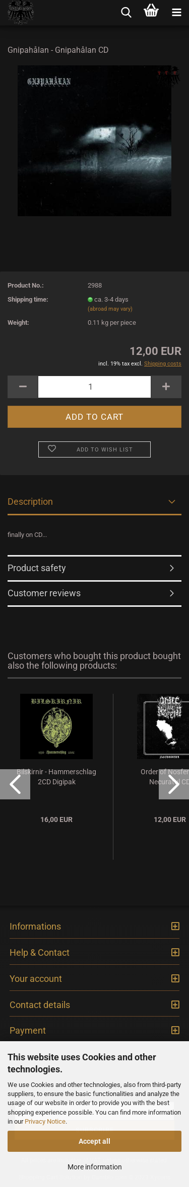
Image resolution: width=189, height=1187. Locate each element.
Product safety (37, 568)
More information (95, 1167)
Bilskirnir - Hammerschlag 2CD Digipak (56, 777)
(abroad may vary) (110, 309)
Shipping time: (28, 299)
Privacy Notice (45, 1121)
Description (30, 501)
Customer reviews (44, 593)
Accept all (94, 1141)
